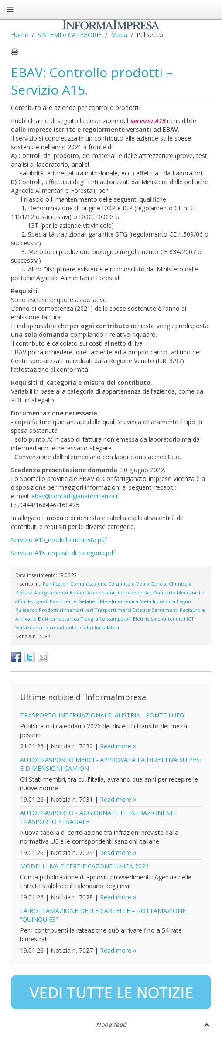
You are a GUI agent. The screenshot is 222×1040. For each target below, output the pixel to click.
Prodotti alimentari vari (66, 610)
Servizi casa (28, 627)
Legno (184, 601)
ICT (190, 618)
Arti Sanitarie (160, 592)
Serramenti (165, 610)
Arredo (77, 592)
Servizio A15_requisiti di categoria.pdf (63, 553)
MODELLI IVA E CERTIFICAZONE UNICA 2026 (84, 866)
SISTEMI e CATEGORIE (70, 35)
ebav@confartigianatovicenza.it (75, 496)
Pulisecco (26, 610)
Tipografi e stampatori (106, 618)
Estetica (141, 610)
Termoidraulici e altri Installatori (81, 627)
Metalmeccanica (119, 601)
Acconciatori (101, 592)
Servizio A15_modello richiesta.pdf (59, 539)
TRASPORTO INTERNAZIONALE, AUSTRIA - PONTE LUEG (102, 715)
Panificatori (56, 583)
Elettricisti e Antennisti (159, 618)
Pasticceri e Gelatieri (74, 601)
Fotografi (38, 601)
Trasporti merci (113, 610)
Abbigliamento (51, 592)
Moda (119, 35)
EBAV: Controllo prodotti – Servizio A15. (92, 81)
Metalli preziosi (157, 601)
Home (19, 35)
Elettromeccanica (58, 618)
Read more (115, 746)
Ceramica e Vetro (128, 583)
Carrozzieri (131, 592)
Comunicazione (88, 583)
